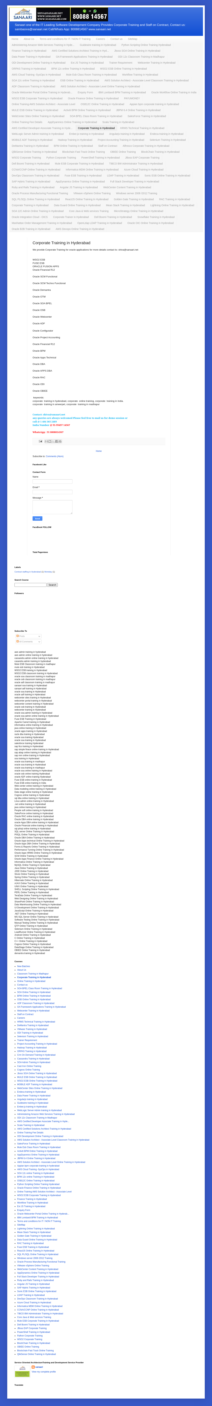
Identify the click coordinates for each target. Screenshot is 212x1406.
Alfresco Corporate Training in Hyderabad (146, 145)
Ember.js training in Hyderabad (86, 133)
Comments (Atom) (54, 456)
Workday (48, 572)
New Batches (23, 966)
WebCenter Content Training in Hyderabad (127, 187)
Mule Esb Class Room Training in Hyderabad (91, 74)
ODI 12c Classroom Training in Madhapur (141, 56)
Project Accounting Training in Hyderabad (121, 139)
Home (15, 39)
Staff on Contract (107, 145)
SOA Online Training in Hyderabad (33, 992)
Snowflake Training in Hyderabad (156, 217)
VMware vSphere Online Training (91, 193)
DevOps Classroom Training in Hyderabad (35, 175)
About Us (29, 39)
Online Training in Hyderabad (31, 981)
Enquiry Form (85, 92)
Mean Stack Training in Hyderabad (125, 205)
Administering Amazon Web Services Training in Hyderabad (46, 1114)
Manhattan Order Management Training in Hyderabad (42, 223)
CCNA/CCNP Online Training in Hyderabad (36, 169)
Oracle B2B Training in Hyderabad (31, 229)
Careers (100, 39)
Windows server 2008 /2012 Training (136, 193)
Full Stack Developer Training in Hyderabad (134, 181)
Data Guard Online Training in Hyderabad (77, 205)
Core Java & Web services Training (88, 211)
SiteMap (132, 39)
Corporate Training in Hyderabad (96, 128)
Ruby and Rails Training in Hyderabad (33, 187)
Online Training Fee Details (27, 122)
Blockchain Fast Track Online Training (83, 151)
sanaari (39, 1367)
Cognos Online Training (28, 1069)
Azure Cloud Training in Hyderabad (143, 169)
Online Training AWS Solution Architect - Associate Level (43, 104)
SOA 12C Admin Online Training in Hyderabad (38, 211)
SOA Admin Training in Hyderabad (33, 1062)
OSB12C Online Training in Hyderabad (102, 104)
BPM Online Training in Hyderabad (73, 145)
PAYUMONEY (132, 98)
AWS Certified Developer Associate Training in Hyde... (42, 128)
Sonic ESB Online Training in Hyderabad (167, 175)
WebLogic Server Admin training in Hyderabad (38, 133)
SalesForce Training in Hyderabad (147, 116)
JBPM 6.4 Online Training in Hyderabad (138, 110)
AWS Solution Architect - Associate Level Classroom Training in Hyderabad (146, 80)
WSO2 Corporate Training (26, 157)
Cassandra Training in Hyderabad (33, 1058)
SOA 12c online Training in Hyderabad (33, 80)
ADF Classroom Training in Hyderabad (33, 86)
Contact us (116, 39)
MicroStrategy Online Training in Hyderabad (138, 211)
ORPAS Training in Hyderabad (29, 68)
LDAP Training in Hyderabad (123, 175)
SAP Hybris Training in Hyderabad (31, 181)
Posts (20, 636)
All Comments (24, 641)
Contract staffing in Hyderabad (27, 572)
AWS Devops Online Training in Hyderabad (80, 229)
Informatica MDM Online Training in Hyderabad (92, 169)
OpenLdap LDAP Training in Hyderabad (99, 223)
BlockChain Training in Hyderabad (160, 151)
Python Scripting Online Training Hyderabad (146, 44)
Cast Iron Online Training (29, 1066)
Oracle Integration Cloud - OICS (30, 217)
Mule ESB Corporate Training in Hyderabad (79, 163)
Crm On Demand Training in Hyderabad (36, 1055)
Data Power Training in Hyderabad (31, 56)
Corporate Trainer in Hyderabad (71, 217)
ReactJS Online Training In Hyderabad (86, 199)
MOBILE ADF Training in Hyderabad (32, 139)
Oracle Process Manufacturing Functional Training (40, 193)
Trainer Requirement (120, 62)
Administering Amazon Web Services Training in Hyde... (43, 44)
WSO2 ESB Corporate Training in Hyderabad (37, 98)
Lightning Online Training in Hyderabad (172, 205)
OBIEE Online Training (123, 151)
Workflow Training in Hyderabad (140, 74)
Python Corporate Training (61, 157)
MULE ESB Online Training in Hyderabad (35, 110)
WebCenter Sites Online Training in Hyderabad (38, 116)
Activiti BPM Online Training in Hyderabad (87, 110)
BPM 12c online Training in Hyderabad (73, 68)
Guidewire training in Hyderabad (98, 44)
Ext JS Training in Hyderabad (87, 62)
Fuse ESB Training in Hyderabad (83, 175)
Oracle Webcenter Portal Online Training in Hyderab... (42, 92)
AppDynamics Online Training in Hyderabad (80, 181)
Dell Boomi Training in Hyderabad (31, 163)
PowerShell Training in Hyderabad (100, 157)
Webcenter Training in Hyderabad (156, 62)
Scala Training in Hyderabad (118, 122)
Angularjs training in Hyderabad (126, 133)
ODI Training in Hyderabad (30, 1033)
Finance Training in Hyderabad (29, 50)
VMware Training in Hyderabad (32, 1029)
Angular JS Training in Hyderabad (79, 187)
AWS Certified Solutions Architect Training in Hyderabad (44, 1129)
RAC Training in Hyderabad (174, 199)
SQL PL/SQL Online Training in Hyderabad (36, 199)
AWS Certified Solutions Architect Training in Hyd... (80, 50)
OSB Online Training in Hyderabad (79, 80)
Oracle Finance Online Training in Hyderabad (93, 98)
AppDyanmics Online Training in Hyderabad (72, 122)
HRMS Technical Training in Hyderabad (142, 128)
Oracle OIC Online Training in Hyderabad (150, 223)
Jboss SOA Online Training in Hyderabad (137, 50)
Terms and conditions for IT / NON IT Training (65, 39)
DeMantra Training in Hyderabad (30, 145)
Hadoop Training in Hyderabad (75, 139)
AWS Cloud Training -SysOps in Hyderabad (36, 74)
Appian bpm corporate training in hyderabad (154, 104)
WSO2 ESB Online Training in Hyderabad (123, 68)
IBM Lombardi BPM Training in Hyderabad (122, 92)
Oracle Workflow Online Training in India (174, 92)
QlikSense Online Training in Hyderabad (34, 151)
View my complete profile (44, 1371)
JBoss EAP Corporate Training (142, 157)
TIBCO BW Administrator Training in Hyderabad (136, 163)
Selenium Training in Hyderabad (168, 139)
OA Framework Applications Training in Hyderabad (84, 56)
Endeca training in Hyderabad (166, 133)
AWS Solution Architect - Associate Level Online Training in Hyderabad (100, 86)
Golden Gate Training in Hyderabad (134, 199)
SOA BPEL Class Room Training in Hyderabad (96, 116)
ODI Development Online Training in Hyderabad (39, 62)
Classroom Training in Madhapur (33, 973)
